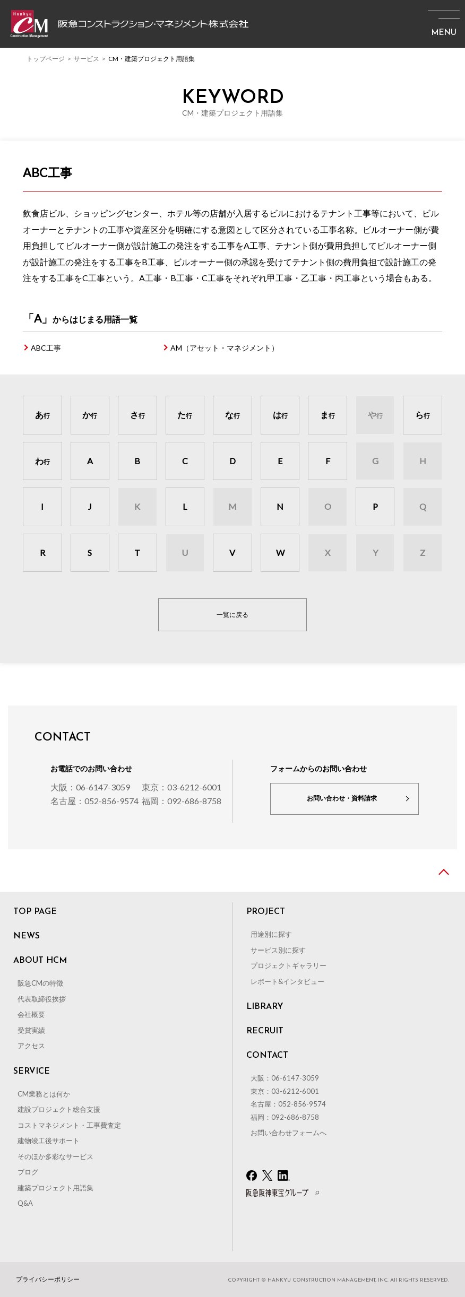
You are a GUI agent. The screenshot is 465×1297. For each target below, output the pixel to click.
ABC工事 (46, 347)
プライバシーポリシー (48, 1279)
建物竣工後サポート (49, 1140)
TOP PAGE (35, 912)
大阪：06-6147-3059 (90, 787)
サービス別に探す (278, 950)
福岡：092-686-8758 (181, 801)
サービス (86, 59)
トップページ (46, 59)
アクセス (31, 1045)
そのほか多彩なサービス (55, 1156)
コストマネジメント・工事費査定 (69, 1125)
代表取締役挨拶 (42, 999)
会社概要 (31, 1014)
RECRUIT (264, 1031)
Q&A (25, 1203)
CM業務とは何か (44, 1094)
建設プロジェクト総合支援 (59, 1109)
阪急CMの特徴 (40, 983)
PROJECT (265, 912)
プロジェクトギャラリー (288, 965)
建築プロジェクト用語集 (55, 1187)
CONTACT (267, 1055)
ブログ (28, 1172)
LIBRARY (264, 1007)
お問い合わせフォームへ (288, 1132)
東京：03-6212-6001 (181, 787)
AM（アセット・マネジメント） (224, 347)
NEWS (26, 936)
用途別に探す (271, 934)
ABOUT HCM (40, 960)
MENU (444, 33)
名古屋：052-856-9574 (94, 801)
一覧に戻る (232, 615)
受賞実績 (31, 1030)
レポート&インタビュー (287, 981)
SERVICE (31, 1071)
